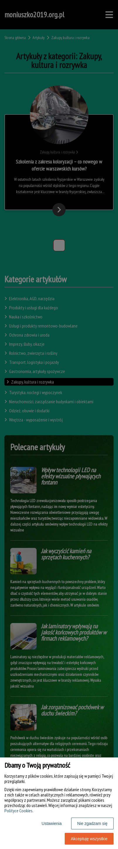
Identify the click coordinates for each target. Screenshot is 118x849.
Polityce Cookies (18, 810)
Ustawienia (51, 823)
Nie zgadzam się (92, 823)
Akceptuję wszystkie (89, 838)
